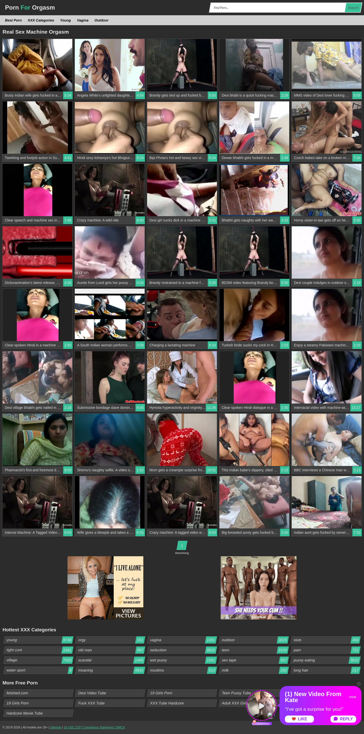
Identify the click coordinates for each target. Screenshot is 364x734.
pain (327, 650)
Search (353, 8)
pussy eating (327, 660)
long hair (327, 670)
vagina (183, 639)
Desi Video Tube (92, 693)
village (40, 660)
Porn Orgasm (30, 7)
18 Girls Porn (17, 703)
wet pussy (183, 660)
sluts (327, 639)
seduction (183, 650)
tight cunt (40, 650)
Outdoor (101, 20)
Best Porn (13, 20)
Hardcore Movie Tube (24, 713)
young (40, 639)
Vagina (83, 20)
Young (65, 20)
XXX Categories (41, 20)
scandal (111, 660)
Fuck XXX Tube (91, 703)
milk (255, 670)
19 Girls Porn (161, 693)
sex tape (255, 660)
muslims (183, 670)
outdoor (255, 639)
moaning (111, 670)
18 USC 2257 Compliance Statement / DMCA (94, 727)
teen (255, 650)
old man (111, 650)
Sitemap (55, 727)
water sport (40, 670)
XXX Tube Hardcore (167, 703)
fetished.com (17, 693)
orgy (111, 639)
